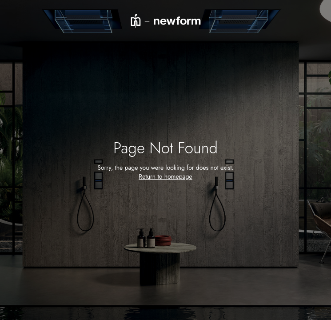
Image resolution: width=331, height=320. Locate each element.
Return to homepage (165, 176)
